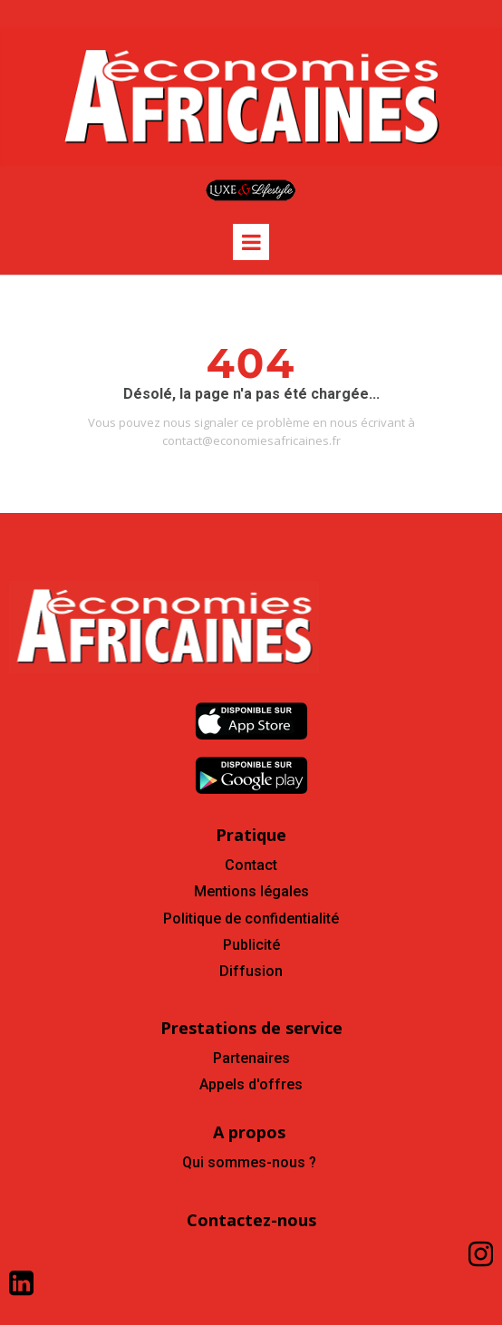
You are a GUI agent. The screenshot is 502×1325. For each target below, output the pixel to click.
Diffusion (251, 971)
